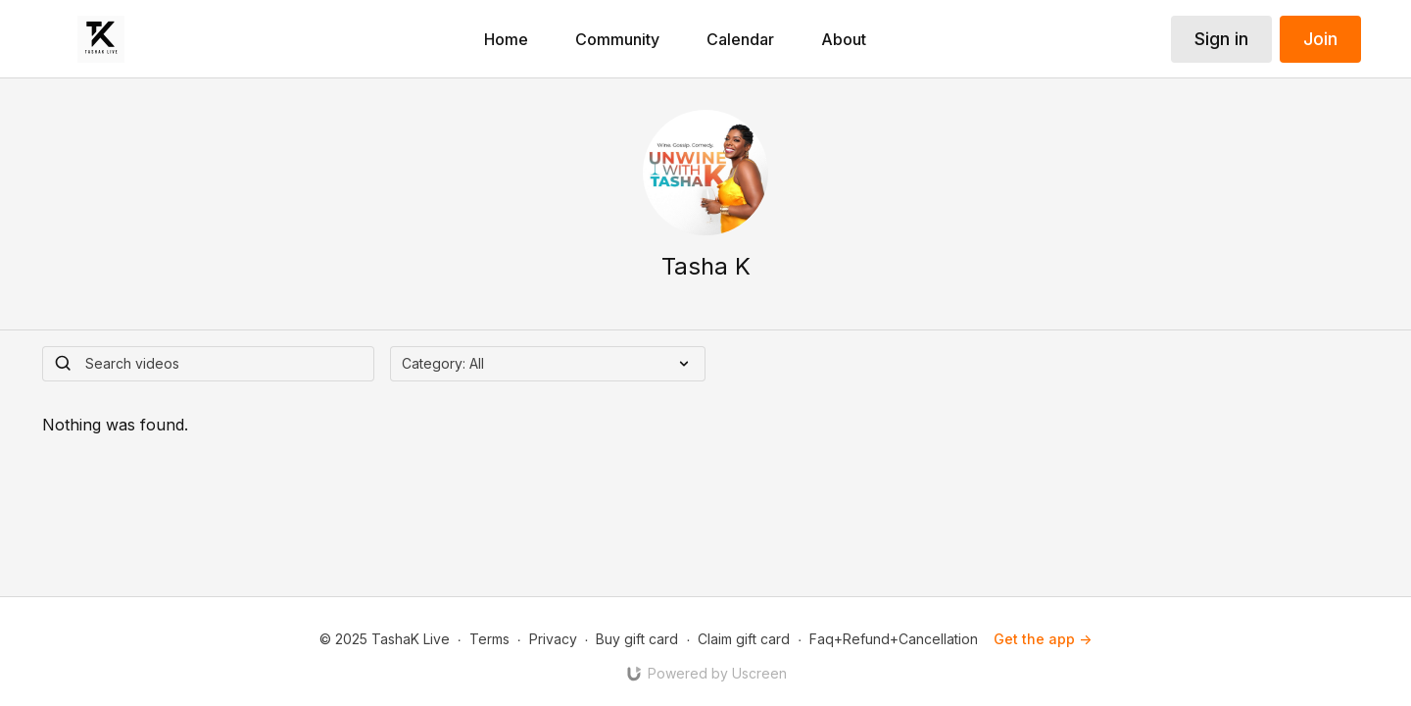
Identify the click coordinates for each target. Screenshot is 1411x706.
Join (1320, 38)
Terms (489, 638)
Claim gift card (744, 638)
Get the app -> (1043, 638)
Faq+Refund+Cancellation (893, 638)
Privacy (553, 638)
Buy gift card (637, 638)
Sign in (1221, 38)
